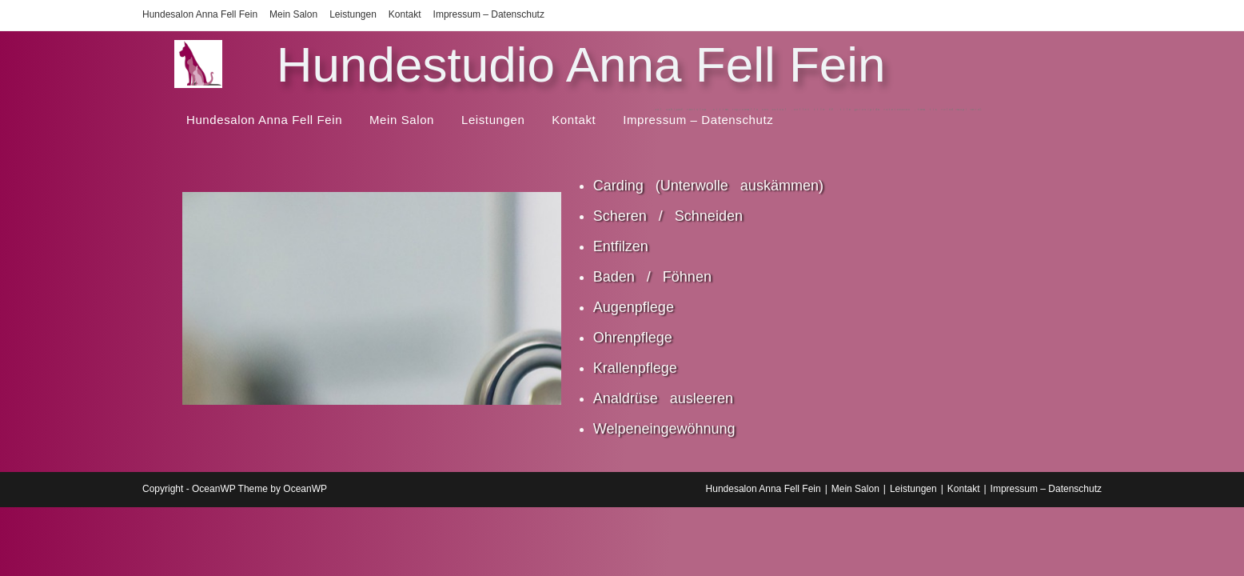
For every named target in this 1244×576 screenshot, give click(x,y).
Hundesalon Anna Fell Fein (199, 14)
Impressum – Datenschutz (488, 14)
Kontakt (405, 14)
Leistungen (353, 14)
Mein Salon (293, 14)
